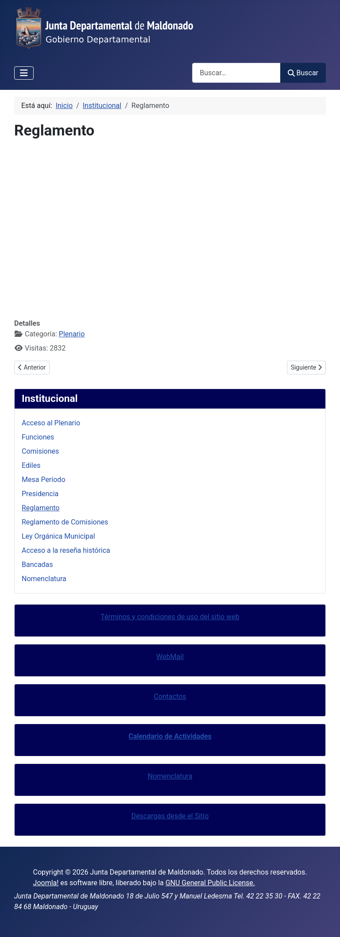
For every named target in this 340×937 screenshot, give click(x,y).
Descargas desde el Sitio (170, 816)
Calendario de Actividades (170, 736)
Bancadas (37, 564)
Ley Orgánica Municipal (58, 536)
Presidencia (40, 494)
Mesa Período (44, 479)
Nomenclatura (44, 579)
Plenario (72, 334)
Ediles (31, 465)
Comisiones (40, 451)
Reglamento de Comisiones (65, 522)
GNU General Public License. (210, 883)
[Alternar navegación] (24, 73)
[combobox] (236, 73)
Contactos (170, 696)
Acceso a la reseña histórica (66, 550)
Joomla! (46, 883)
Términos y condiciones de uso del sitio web (169, 617)
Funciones (38, 437)
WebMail (170, 656)
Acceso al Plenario (51, 423)
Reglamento (40, 508)
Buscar (303, 73)
